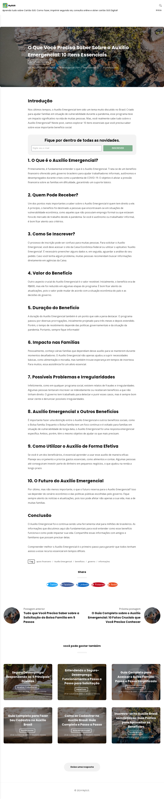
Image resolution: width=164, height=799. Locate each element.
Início (156, 18)
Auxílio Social (27, 731)
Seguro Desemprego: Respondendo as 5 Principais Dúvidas (28, 677)
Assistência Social (135, 688)
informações (104, 561)
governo (91, 561)
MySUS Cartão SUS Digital (43, 67)
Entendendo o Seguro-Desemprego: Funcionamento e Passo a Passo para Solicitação (82, 677)
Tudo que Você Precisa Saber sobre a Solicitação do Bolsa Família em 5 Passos (51, 618)
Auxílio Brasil (135, 733)
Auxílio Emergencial (63, 561)
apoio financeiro (43, 561)
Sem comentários (91, 67)
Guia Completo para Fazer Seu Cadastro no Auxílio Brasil (28, 721)
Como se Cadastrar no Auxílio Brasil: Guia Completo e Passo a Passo (82, 721)
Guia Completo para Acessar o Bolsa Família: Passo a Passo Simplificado (136, 677)
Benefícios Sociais (39, 62)
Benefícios (81, 690)
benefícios (80, 561)
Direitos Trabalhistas (27, 688)
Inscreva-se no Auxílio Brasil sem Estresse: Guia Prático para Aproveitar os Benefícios (136, 720)
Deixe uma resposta (82, 767)
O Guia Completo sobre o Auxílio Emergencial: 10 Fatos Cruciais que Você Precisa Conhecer (114, 618)
